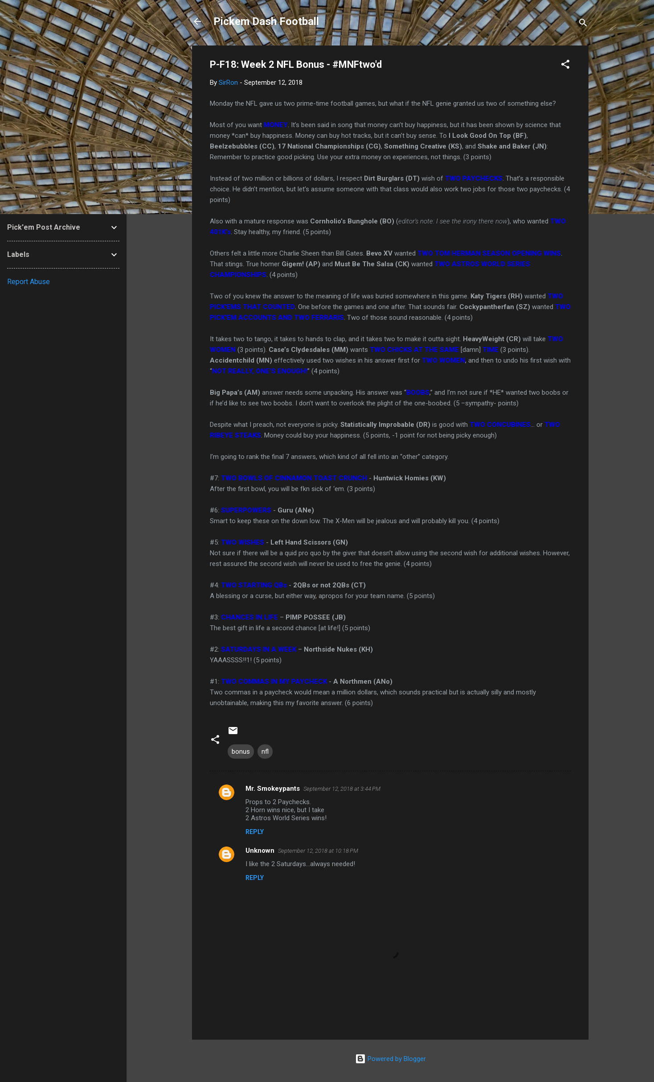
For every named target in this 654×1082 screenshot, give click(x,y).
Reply (254, 831)
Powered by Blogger (390, 1059)
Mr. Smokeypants (272, 789)
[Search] (583, 24)
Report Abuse (28, 281)
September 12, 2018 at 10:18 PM (318, 850)
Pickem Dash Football (266, 21)
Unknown (259, 851)
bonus (241, 751)
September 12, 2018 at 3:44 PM (341, 788)
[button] (565, 66)
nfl (265, 751)
